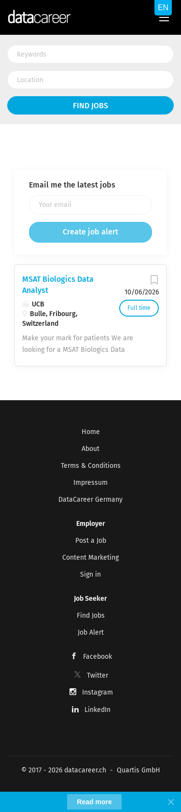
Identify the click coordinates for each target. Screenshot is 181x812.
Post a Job (90, 540)
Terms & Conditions (91, 466)
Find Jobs (90, 105)
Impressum (90, 482)
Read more (94, 802)
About (90, 449)
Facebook (97, 656)
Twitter (97, 675)
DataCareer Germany (90, 499)
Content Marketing (90, 557)
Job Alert (91, 632)
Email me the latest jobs (72, 184)
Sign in (90, 574)
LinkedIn (97, 710)
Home (91, 432)
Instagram (97, 692)
